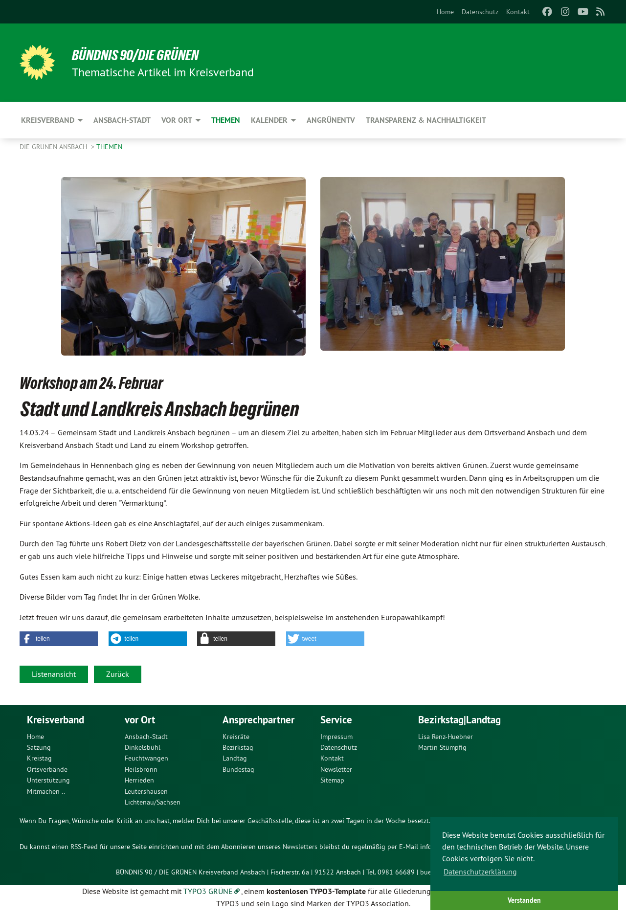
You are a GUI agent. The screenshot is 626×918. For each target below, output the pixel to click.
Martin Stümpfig (442, 747)
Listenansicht (54, 674)
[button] (59, 638)
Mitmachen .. (46, 791)
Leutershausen (146, 791)
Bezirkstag (238, 747)
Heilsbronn (141, 769)
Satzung (39, 747)
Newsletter (336, 769)
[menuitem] (445, 11)
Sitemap (332, 780)
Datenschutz (480, 11)
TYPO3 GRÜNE (208, 891)
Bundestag (238, 769)
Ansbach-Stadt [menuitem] (122, 120)
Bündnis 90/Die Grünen (140, 55)
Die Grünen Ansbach (54, 146)
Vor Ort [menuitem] (176, 120)
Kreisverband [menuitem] (47, 120)
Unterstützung (48, 780)
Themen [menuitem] (225, 120)
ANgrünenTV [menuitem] (331, 120)
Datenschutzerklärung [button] (480, 871)
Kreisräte (236, 736)
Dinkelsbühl (142, 747)
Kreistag (39, 758)
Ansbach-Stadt (146, 736)
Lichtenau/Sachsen (152, 802)
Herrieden (139, 780)
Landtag (235, 758)
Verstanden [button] (524, 900)
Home (445, 11)
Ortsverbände (47, 769)
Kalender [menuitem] (269, 120)
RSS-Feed (84, 846)
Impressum (336, 736)
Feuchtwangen (146, 758)
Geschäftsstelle (269, 820)
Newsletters (300, 846)
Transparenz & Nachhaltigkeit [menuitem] (426, 120)
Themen (109, 146)
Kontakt (518, 11)
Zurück (117, 674)
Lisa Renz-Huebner (445, 736)
